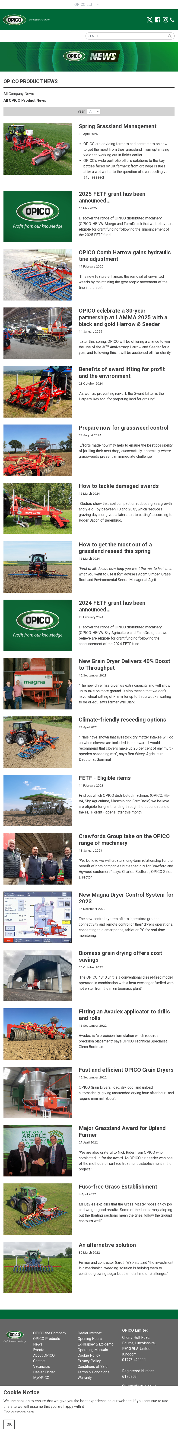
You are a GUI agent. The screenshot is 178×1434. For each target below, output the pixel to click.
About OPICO (44, 1355)
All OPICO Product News (24, 100)
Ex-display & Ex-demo (96, 1344)
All (91, 111)
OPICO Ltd (83, 4)
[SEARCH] (130, 36)
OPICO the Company (49, 1333)
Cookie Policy (89, 1355)
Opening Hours (90, 1338)
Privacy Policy (89, 1361)
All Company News (18, 93)
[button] (169, 36)
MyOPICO (41, 1377)
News (38, 1344)
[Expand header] (7, 36)
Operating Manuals (93, 1350)
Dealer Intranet (90, 1333)
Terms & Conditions (93, 1372)
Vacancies (41, 1366)
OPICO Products (46, 1338)
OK (9, 1424)
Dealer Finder (44, 1372)
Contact (39, 1361)
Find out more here (18, 1412)
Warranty (85, 1377)
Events (38, 1350)
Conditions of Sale (93, 1366)
